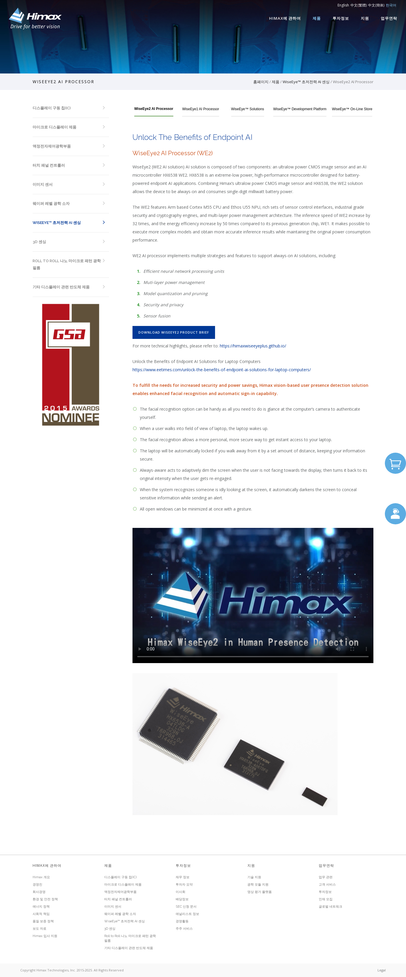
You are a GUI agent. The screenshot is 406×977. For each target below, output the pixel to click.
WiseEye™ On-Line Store (352, 109)
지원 (365, 18)
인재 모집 (326, 899)
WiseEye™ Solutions (247, 109)
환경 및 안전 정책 (45, 899)
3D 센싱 (39, 242)
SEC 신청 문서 (186, 907)
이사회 (180, 892)
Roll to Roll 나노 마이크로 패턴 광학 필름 (67, 264)
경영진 (37, 884)
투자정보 (341, 18)
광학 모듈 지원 (258, 884)
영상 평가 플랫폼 (259, 892)
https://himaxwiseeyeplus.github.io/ (253, 346)
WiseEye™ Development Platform (299, 109)
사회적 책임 (41, 914)
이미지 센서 (43, 184)
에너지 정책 (41, 907)
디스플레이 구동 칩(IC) (52, 108)
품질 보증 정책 (43, 921)
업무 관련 (326, 877)
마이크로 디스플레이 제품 (54, 127)
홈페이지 (261, 81)
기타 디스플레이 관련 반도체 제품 (61, 287)
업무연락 (389, 18)
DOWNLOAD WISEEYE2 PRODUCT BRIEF (173, 332)
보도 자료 (39, 929)
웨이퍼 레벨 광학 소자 (51, 203)
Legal (382, 970)
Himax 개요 (41, 877)
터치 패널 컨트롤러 (49, 165)
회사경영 (39, 892)
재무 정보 (182, 877)
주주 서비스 (184, 929)
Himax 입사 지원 (45, 936)
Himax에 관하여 (285, 18)
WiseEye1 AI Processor (200, 109)
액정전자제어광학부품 (52, 146)
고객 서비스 (327, 884)
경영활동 (182, 921)
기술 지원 (254, 877)
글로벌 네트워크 (330, 907)
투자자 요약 (184, 884)
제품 (317, 18)
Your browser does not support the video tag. (252, 595)
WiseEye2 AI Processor (153, 109)
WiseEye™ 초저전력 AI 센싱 (306, 81)
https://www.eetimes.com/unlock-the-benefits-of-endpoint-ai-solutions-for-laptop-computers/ (221, 369)
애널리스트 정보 (187, 914)
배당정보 (182, 899)
